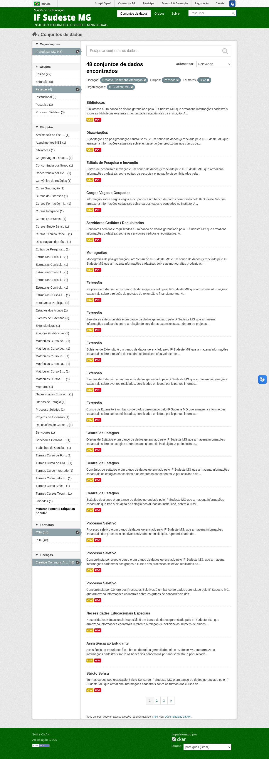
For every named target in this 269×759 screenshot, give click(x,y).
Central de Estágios (102, 433)
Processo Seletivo (101, 523)
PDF (97, 119)
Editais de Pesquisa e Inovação (112, 163)
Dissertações (97, 132)
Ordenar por (184, 64)
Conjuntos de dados (134, 13)
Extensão (94, 283)
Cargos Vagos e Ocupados (108, 193)
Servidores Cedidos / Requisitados (115, 223)
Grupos (160, 13)
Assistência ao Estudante (107, 643)
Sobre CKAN (41, 734)
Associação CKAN (44, 740)
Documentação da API (177, 716)
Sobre (175, 13)
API (156, 716)
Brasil (45, 3)
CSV (89, 119)
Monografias (96, 253)
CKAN (178, 739)
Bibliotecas (95, 102)
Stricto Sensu (97, 673)
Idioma (176, 746)
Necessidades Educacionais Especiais (118, 613)
